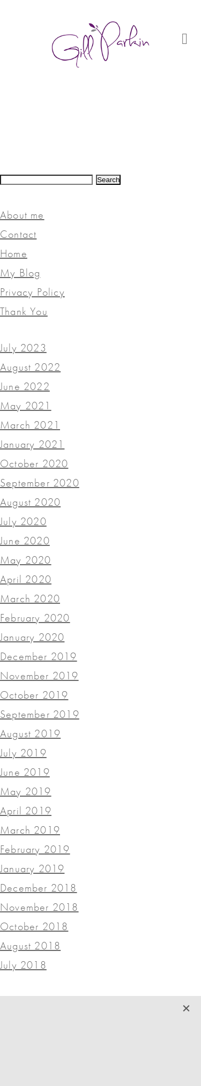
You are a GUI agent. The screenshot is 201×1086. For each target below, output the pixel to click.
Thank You (24, 311)
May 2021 (25, 406)
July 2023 (23, 348)
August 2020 (30, 502)
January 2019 (32, 868)
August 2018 (30, 946)
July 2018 (23, 965)
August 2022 (30, 367)
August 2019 (30, 733)
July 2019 (23, 753)
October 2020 (34, 463)
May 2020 (25, 560)
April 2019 (25, 811)
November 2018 (39, 907)
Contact (18, 234)
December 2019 (38, 656)
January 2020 (32, 637)
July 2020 (23, 521)
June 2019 (25, 772)
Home (13, 253)
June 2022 (25, 386)
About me (22, 215)
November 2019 (39, 676)
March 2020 (30, 598)
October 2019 (34, 695)
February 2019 (35, 849)
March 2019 (30, 830)
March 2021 (30, 425)
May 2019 (25, 791)
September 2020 (39, 483)
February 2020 (35, 618)
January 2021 (32, 444)
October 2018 (34, 926)
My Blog (20, 273)
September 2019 (39, 714)
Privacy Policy (32, 292)
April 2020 (25, 579)
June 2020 (25, 541)
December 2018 (38, 888)
